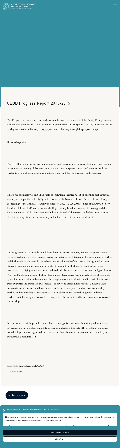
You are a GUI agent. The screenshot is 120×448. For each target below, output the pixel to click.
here (26, 142)
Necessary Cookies (60, 432)
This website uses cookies (18, 410)
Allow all (60, 439)
